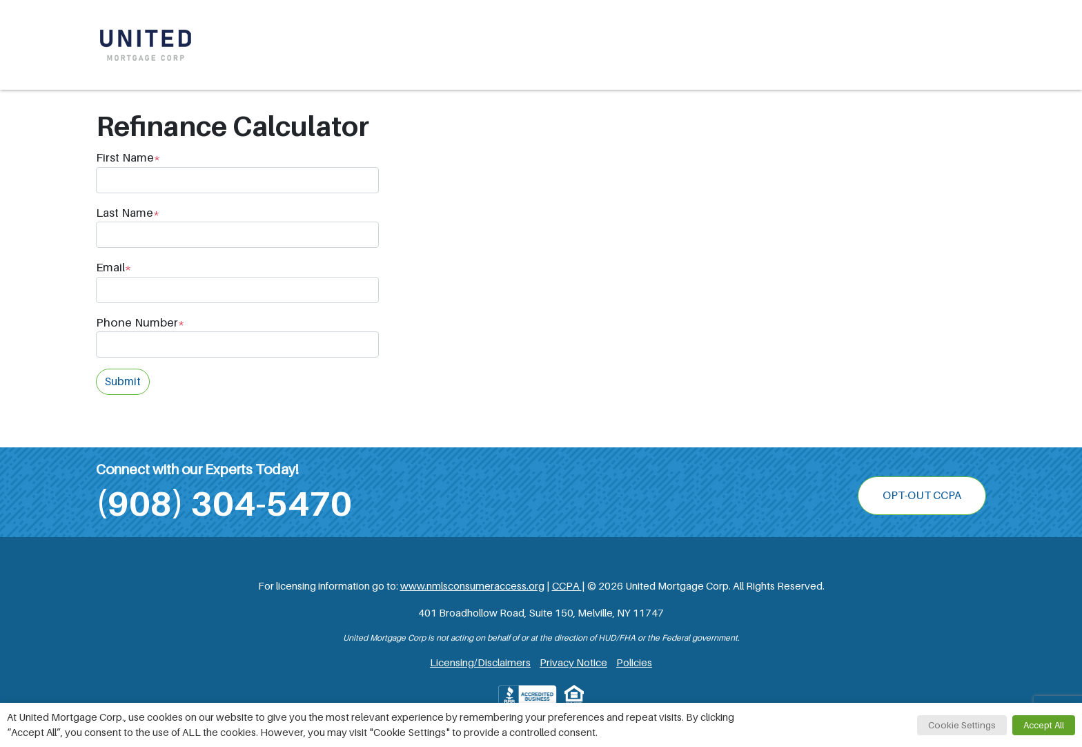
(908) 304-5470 (224, 504)
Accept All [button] (1043, 725)
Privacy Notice (573, 662)
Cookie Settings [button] (962, 725)
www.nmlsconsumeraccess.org (472, 586)
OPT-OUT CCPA (922, 495)
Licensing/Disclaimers (480, 662)
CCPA (567, 586)
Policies (634, 662)
